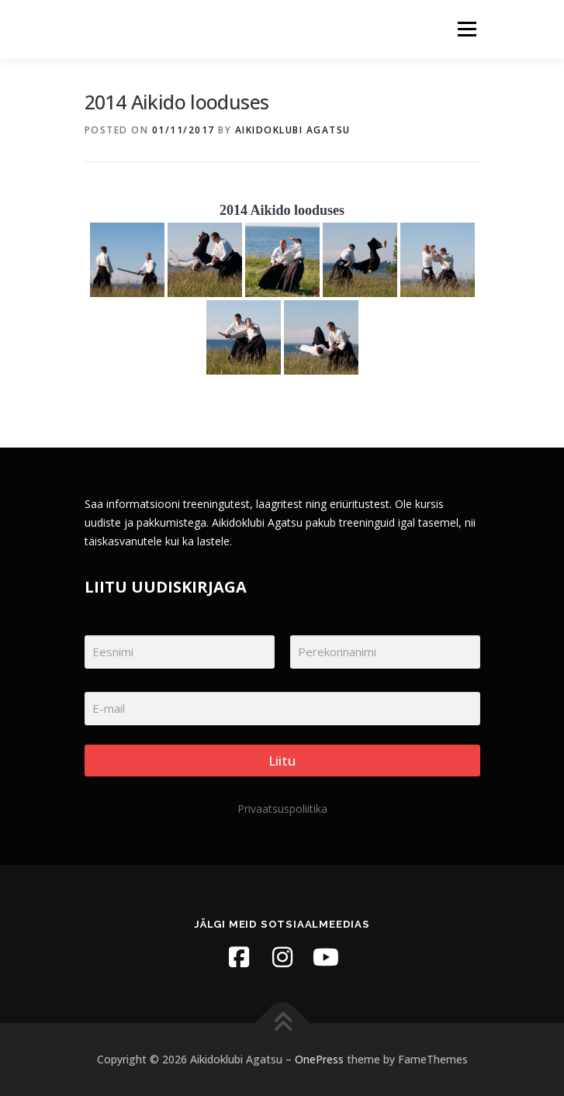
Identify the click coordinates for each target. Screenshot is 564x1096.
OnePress (319, 1059)
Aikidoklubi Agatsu (293, 130)
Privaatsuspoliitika (282, 808)
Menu (466, 29)
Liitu (282, 760)
